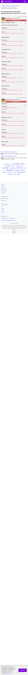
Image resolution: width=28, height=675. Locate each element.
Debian (9, 172)
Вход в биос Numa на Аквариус (9, 151)
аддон (12, 163)
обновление (17, 170)
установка (5, 172)
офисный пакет (19, 165)
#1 (2, 16)
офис (15, 174)
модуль (13, 165)
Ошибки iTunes (19, 164)
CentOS (14, 172)
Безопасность (6, 163)
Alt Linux (9, 170)
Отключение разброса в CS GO (9, 156)
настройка (5, 168)
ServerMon (8, 1)
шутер (23, 170)
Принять (22, 670)
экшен (19, 174)
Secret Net (19, 168)
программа (7, 165)
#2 (2, 97)
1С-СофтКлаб (12, 167)
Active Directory (21, 172)
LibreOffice (10, 174)
